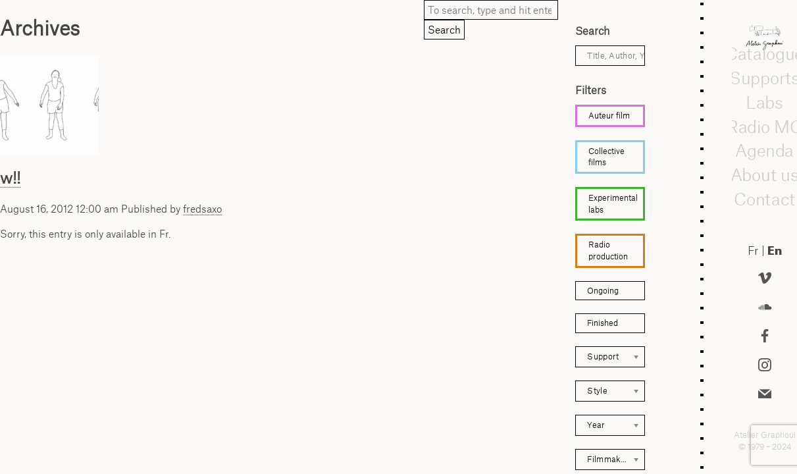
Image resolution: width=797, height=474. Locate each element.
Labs (764, 103)
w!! (10, 178)
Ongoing (603, 291)
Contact (764, 199)
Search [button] (444, 30)
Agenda (764, 151)
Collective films (606, 157)
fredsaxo (202, 209)
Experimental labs (613, 204)
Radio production (608, 250)
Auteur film (609, 115)
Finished (602, 323)
